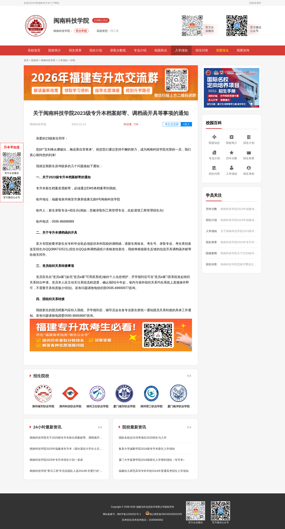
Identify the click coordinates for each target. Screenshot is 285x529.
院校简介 (54, 50)
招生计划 (95, 50)
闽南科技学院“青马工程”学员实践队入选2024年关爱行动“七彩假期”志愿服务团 (77, 470)
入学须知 (181, 50)
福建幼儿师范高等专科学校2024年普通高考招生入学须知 (154, 470)
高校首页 (34, 50)
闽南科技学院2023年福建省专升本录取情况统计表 (238, 208)
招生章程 (248, 173)
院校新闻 (211, 253)
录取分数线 (118, 50)
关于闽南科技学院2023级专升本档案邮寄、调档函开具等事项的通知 (238, 231)
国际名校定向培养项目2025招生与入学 (142, 437)
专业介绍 (140, 50)
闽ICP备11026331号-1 (129, 514)
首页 (26, 60)
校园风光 (160, 50)
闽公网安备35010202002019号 (163, 514)
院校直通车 (255, 3)
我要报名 (222, 50)
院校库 (34, 60)
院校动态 (214, 142)
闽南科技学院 (48, 60)
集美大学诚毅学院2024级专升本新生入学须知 (147, 448)
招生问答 (202, 50)
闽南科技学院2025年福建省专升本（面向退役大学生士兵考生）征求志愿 (74, 448)
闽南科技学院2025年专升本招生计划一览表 (56, 459)
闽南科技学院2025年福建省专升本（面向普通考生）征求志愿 (238, 220)
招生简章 (75, 50)
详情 (72, 60)
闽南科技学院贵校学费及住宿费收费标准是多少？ (238, 264)
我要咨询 (243, 50)
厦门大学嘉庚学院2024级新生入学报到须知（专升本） (152, 459)
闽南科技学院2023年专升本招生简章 (238, 242)
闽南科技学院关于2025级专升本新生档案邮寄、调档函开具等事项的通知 (74, 437)
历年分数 (231, 158)
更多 (189, 375)
